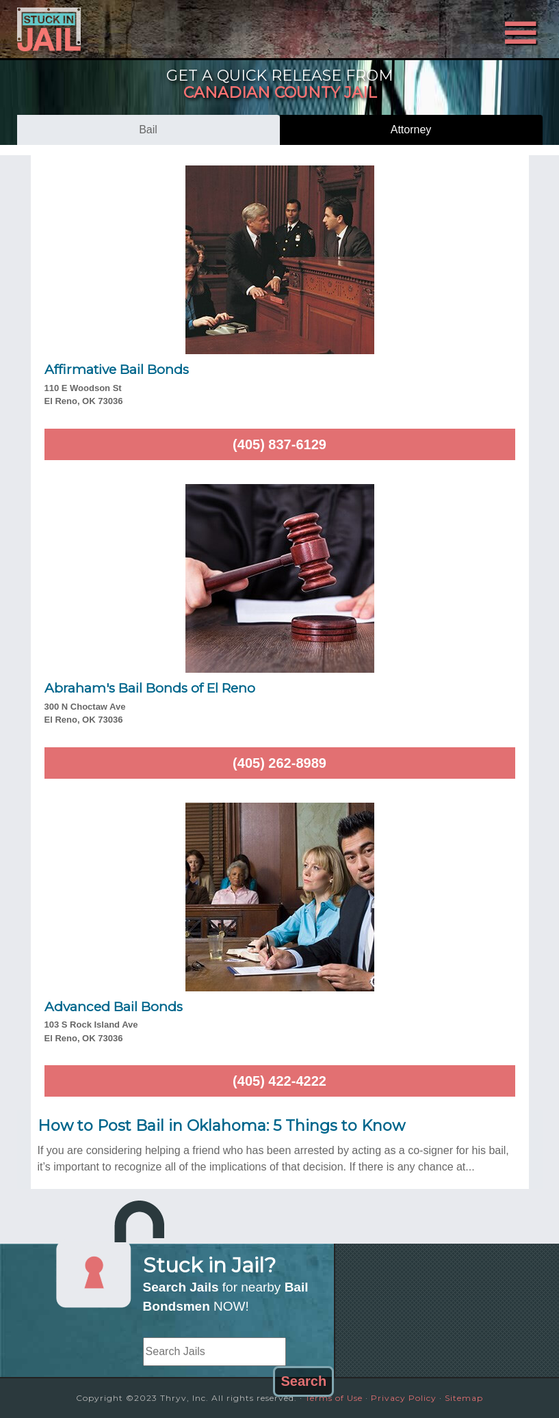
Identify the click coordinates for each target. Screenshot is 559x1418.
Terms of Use (334, 1398)
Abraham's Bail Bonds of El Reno (149, 688)
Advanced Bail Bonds (113, 1007)
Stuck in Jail (95, 29)
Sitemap (464, 1398)
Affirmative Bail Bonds (116, 369)
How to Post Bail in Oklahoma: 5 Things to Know (221, 1125)
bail (148, 129)
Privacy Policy (404, 1398)
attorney (411, 129)
